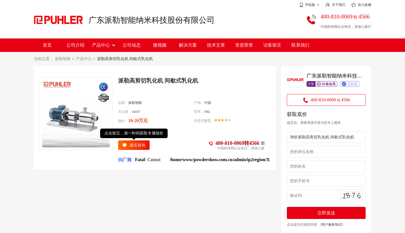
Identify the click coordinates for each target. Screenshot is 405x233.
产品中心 (103, 45)
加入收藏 (361, 5)
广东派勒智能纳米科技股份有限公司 (152, 20)
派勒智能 (63, 59)
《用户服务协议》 (331, 225)
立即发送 (326, 213)
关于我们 (335, 5)
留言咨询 (133, 145)
